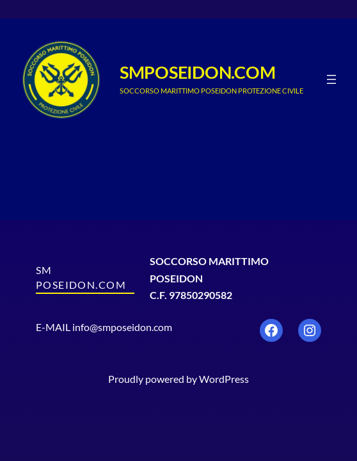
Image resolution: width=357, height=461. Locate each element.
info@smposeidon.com (122, 327)
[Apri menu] (331, 79)
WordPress (224, 379)
